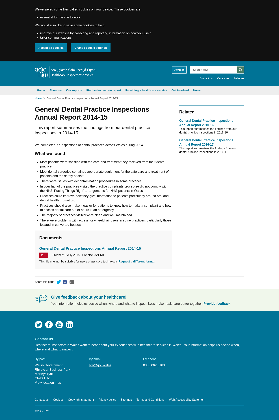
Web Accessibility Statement (187, 399)
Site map (126, 399)
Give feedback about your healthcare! (89, 297)
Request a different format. (136, 261)
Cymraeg (179, 69)
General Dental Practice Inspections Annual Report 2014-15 (82, 98)
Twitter (59, 282)
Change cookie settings (90, 47)
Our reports (74, 90)
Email (72, 282)
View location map (48, 382)
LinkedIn (69, 324)
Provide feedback (217, 303)
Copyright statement (81, 399)
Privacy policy (107, 399)
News (197, 90)
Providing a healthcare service (146, 90)
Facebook (65, 282)
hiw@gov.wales (100, 365)
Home (41, 90)
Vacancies (223, 78)
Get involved (180, 90)
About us (55, 90)
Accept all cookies (51, 47)
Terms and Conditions (151, 399)
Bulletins (238, 78)
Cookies (58, 399)
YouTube (59, 324)
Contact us (206, 78)
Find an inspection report (103, 90)
